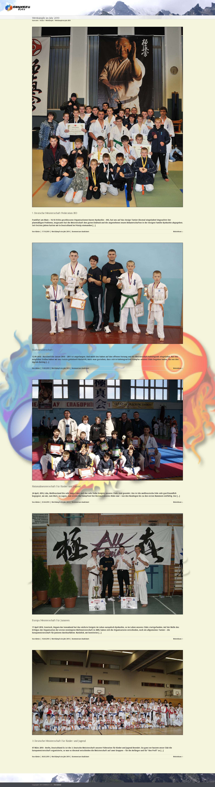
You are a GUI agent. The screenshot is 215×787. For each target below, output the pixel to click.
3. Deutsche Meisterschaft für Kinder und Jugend (59, 740)
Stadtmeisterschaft (42, 349)
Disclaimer (57, 785)
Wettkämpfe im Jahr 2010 (61, 231)
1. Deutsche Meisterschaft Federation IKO (54, 213)
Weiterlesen (177, 231)
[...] (94, 225)
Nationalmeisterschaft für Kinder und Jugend (56, 486)
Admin (37, 231)
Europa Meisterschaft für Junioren (51, 620)
